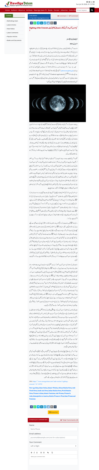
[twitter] (38, 22)
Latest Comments (12, 33)
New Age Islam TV (40, 10)
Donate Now (53, 412)
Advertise (64, 10)
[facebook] (31, 22)
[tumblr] (55, 22)
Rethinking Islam (12, 21)
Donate (56, 10)
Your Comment (35, 442)
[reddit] (48, 22)
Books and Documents (14, 40)
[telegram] (45, 22)
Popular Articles (12, 36)
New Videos (11, 29)
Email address (35, 433)
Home (7, 10)
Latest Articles (11, 25)
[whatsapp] (34, 22)
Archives (29, 10)
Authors (14, 10)
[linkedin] (41, 22)
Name (31, 425)
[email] (51, 22)
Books (50, 10)
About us (21, 10)
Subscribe (72, 10)
